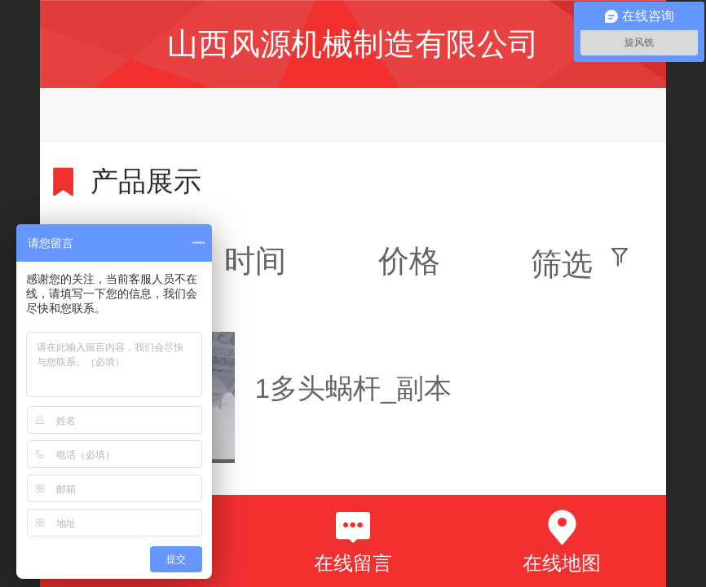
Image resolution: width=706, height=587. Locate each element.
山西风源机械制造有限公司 (353, 43)
